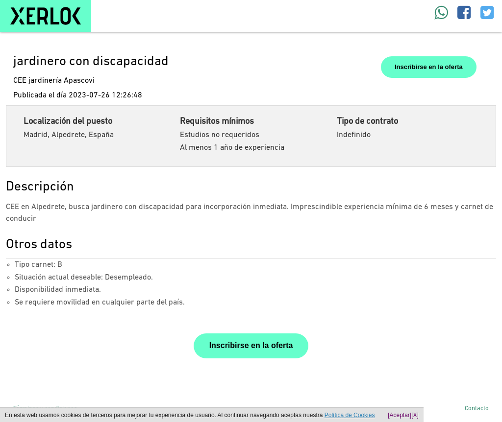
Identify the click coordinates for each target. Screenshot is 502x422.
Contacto (477, 408)
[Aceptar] (399, 415)
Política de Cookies (350, 415)
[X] (415, 415)
